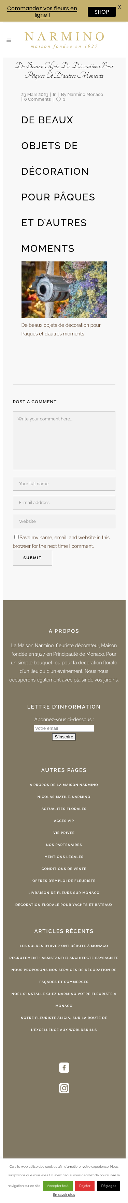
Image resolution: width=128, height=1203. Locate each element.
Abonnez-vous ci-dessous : (64, 719)
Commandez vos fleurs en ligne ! (42, 11)
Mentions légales (64, 857)
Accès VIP (64, 821)
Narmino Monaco (85, 94)
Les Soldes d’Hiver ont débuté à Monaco (64, 946)
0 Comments (37, 99)
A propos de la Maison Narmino (64, 785)
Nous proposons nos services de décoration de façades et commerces (64, 976)
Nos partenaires (64, 845)
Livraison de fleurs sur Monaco (64, 893)
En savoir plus (64, 1194)
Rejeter (84, 1186)
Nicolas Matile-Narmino (64, 797)
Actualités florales (63, 809)
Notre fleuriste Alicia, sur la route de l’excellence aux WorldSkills (64, 1024)
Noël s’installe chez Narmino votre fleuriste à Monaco (64, 1000)
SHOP (102, 12)
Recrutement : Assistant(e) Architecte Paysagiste (64, 958)
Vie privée (64, 833)
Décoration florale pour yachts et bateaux (64, 905)
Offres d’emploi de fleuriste (64, 881)
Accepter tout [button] (58, 1186)
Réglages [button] (108, 1186)
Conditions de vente (64, 869)
